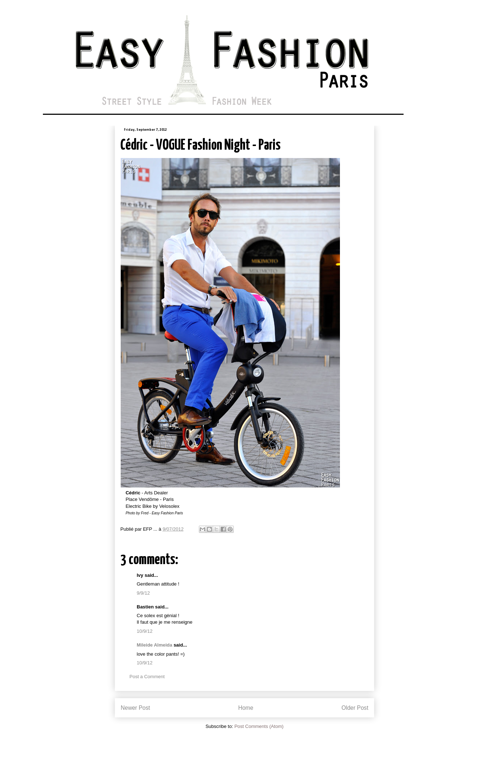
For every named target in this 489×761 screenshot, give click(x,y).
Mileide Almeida (154, 645)
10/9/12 (144, 631)
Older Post (354, 708)
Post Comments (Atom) (259, 726)
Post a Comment (147, 676)
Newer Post (135, 708)
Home (245, 708)
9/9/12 (143, 593)
